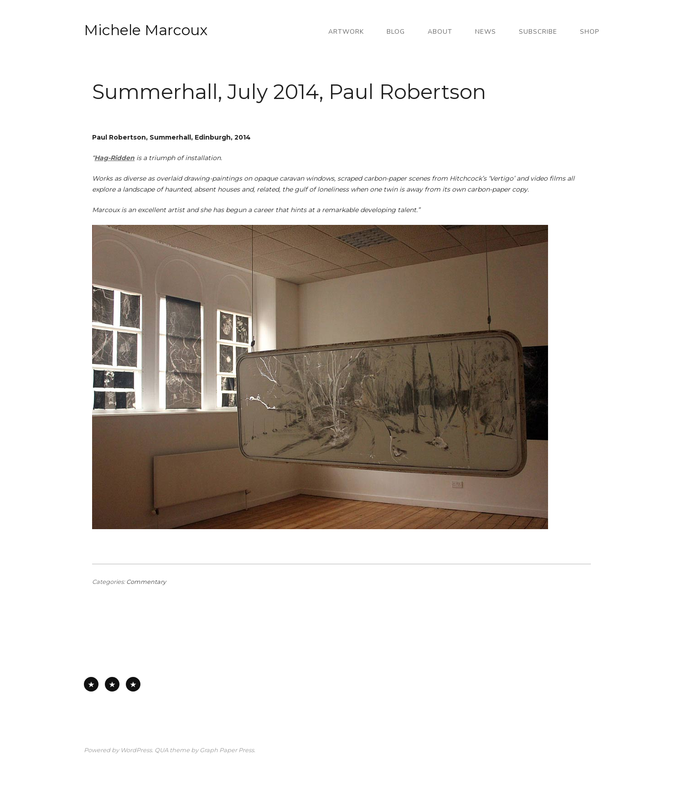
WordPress (136, 750)
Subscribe (538, 31)
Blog (396, 31)
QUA (161, 750)
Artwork (346, 31)
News (485, 31)
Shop (589, 31)
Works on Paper (112, 684)
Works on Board (133, 684)
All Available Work (91, 684)
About (440, 31)
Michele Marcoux (145, 30)
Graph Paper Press (227, 750)
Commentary (146, 581)
